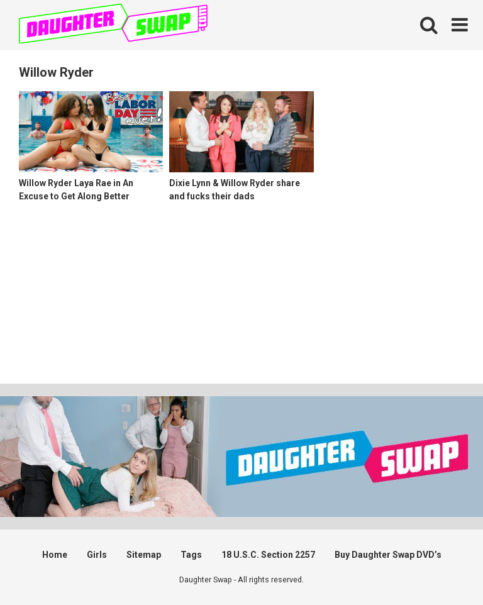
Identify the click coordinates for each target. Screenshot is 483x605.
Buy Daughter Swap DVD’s (388, 555)
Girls (97, 555)
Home (54, 555)
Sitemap (143, 555)
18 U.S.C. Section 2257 (268, 555)
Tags (191, 555)
